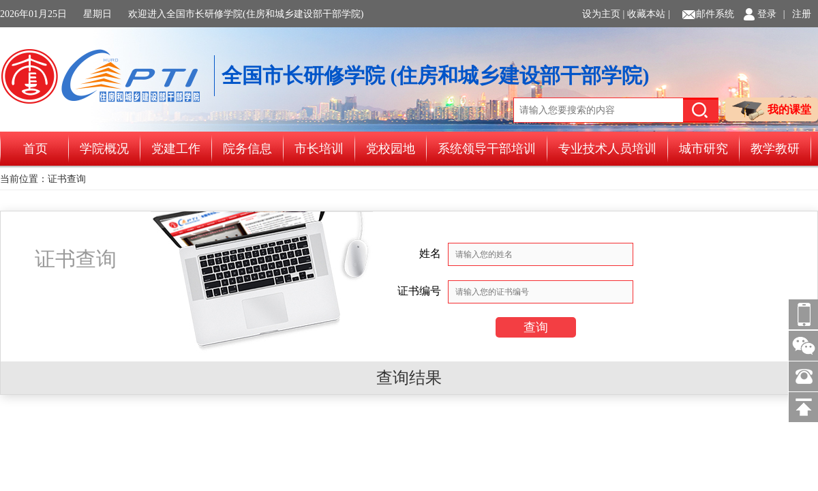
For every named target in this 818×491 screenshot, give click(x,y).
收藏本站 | (648, 14)
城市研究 (703, 148)
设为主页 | (603, 14)
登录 (766, 14)
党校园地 (390, 148)
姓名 (430, 253)
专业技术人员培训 (607, 148)
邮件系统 (715, 14)
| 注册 (797, 14)
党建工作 (175, 148)
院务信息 (247, 148)
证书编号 (419, 291)
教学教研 (775, 148)
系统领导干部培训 (487, 148)
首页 (35, 148)
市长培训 (319, 148)
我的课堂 (771, 111)
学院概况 (104, 148)
